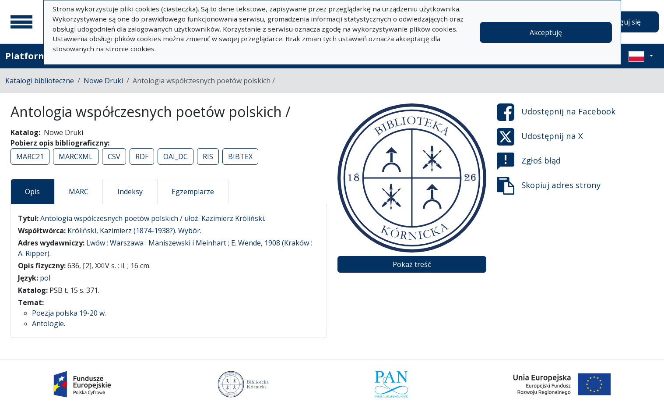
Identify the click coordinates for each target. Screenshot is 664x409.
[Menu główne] (21, 22)
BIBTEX (240, 156)
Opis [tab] (32, 191)
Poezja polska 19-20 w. (69, 313)
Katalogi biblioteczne (39, 80)
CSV (114, 156)
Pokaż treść (412, 264)
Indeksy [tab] (130, 191)
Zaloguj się (623, 22)
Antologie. (48, 323)
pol (45, 278)
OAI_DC (175, 156)
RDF (141, 156)
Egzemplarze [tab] (193, 191)
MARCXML (76, 156)
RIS (208, 156)
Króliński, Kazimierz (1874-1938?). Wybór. (134, 230)
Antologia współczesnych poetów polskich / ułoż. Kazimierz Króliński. (152, 218)
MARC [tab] (78, 191)
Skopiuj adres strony (549, 186)
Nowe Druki (103, 80)
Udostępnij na (556, 112)
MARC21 (30, 156)
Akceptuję (546, 32)
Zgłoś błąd (529, 161)
